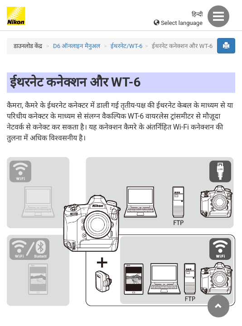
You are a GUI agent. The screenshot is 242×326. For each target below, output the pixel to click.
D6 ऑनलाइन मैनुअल (76, 46)
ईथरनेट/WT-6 (126, 46)
